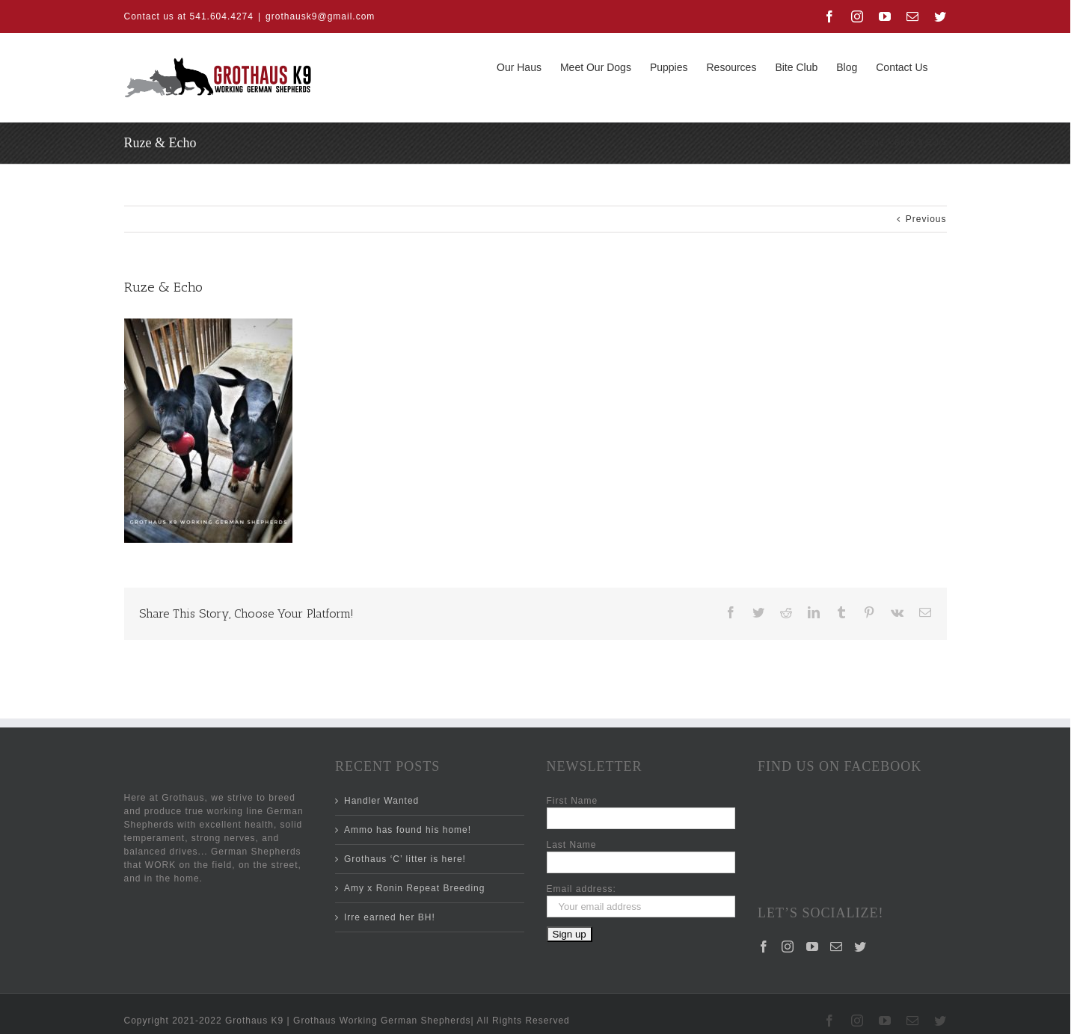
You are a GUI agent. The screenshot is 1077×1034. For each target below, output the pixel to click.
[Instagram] (788, 885)
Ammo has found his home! (407, 830)
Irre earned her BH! (389, 917)
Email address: (581, 889)
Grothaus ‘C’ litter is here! (405, 859)
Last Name (572, 845)
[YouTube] (812, 885)
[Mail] (836, 885)
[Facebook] (764, 885)
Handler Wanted (381, 800)
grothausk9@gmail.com (320, 16)
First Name (572, 800)
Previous (926, 219)
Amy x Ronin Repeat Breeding (414, 888)
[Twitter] (860, 885)
